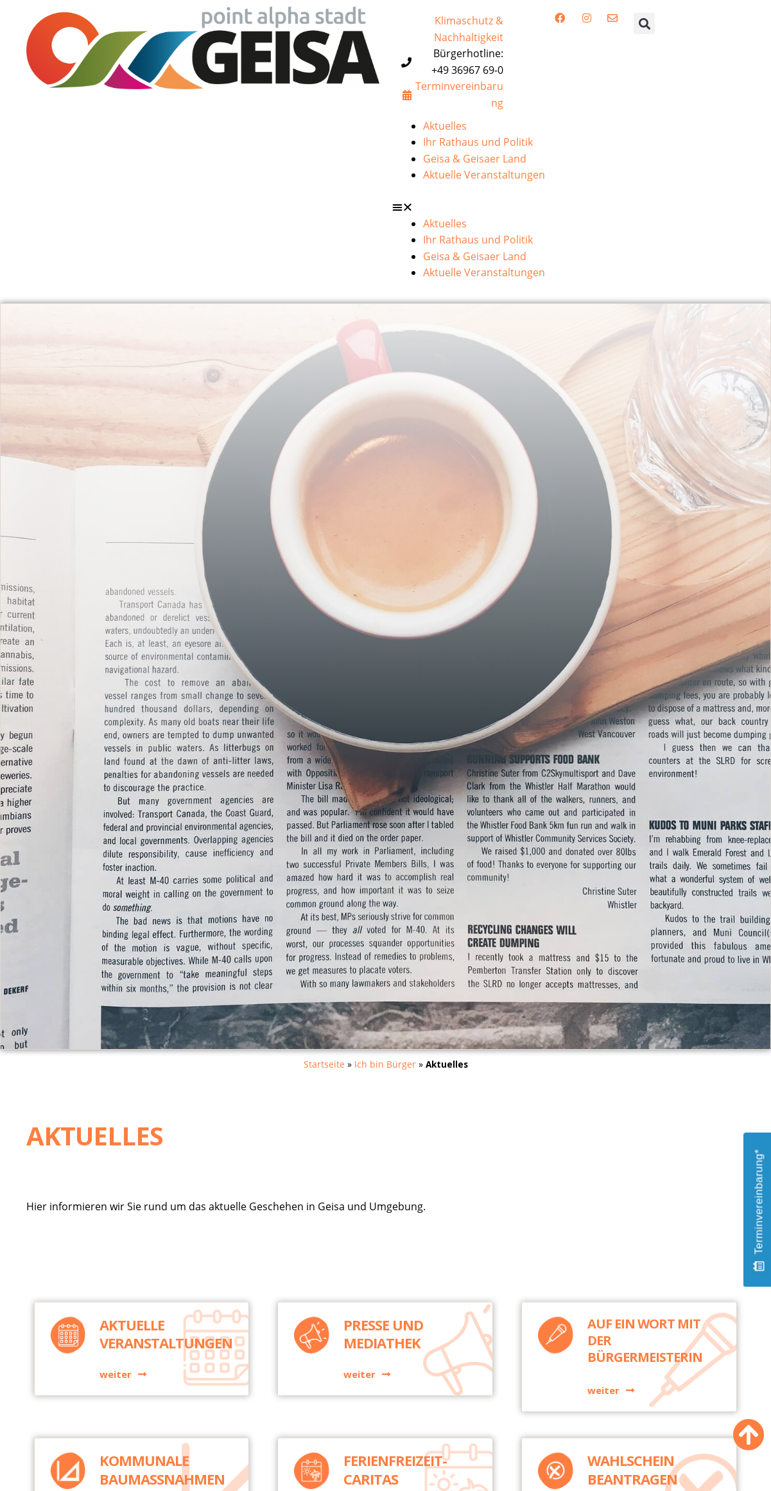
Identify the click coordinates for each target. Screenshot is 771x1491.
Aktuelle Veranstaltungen (484, 175)
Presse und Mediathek (383, 1385)
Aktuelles (445, 126)
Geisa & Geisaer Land (474, 159)
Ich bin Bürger (385, 1064)
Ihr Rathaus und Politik (478, 142)
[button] (644, 23)
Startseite (324, 1064)
